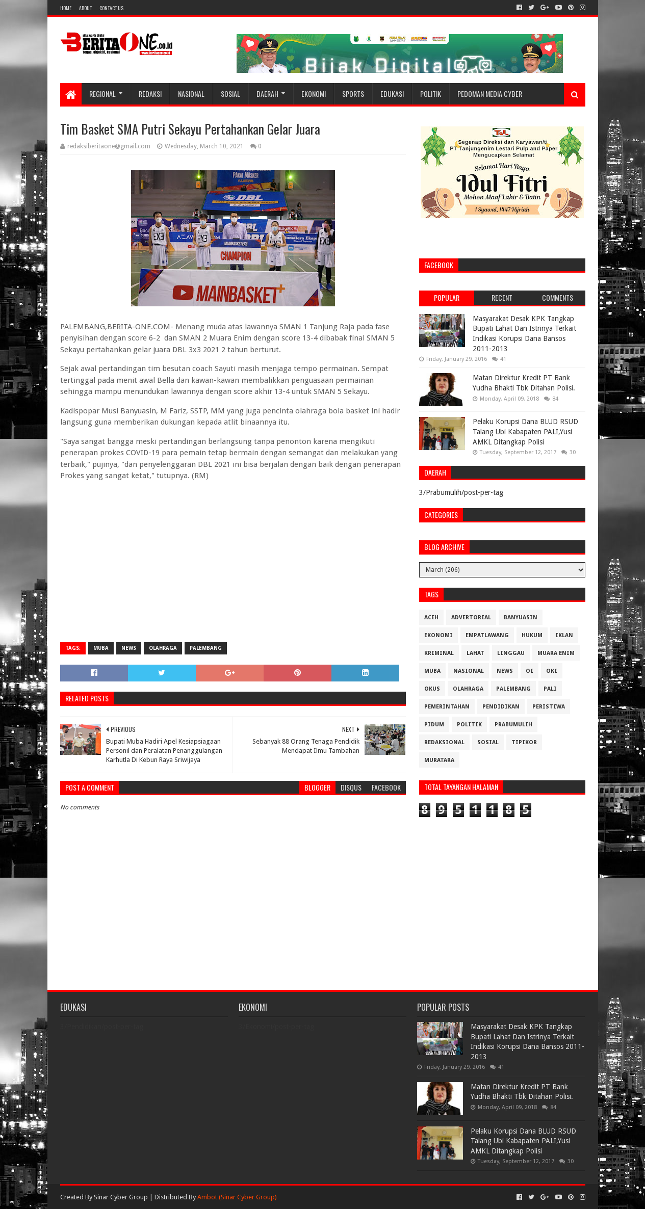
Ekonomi (313, 93)
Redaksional (444, 742)
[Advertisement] (233, 560)
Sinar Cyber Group (121, 1197)
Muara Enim (556, 653)
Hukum (532, 635)
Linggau (511, 653)
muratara (439, 760)
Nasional (191, 93)
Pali (550, 689)
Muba (101, 648)
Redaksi (150, 93)
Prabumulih (513, 724)
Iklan (564, 635)
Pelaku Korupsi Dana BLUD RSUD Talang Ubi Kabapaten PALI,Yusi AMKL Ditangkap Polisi (525, 431)
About (85, 8)
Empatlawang (487, 635)
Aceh (431, 617)
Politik (430, 93)
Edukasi (392, 93)
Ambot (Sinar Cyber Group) (237, 1197)
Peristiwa (548, 706)
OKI (551, 671)
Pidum (434, 724)
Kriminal (439, 653)
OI (529, 671)
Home (65, 8)
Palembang (206, 648)
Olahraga (163, 648)
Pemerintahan (447, 706)
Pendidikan (501, 706)
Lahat (475, 653)
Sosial (230, 93)
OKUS (432, 689)
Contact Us (111, 8)
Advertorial (471, 617)
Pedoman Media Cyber (489, 93)
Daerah (267, 93)
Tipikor (524, 742)
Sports (353, 93)
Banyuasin (520, 617)
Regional (102, 93)
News (128, 648)
